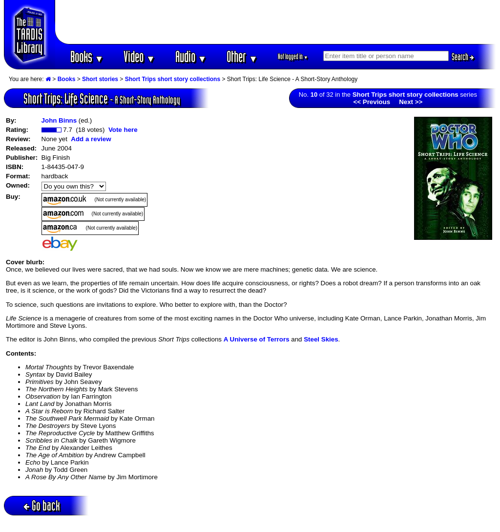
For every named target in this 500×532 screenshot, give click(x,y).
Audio (191, 56)
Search (463, 56)
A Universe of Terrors (257, 339)
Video (139, 56)
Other (242, 56)
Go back (41, 505)
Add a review (91, 139)
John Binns (59, 120)
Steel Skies (321, 339)
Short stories (100, 79)
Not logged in (293, 56)
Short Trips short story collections (172, 79)
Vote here (123, 129)
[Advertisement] (276, 22)
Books (87, 56)
